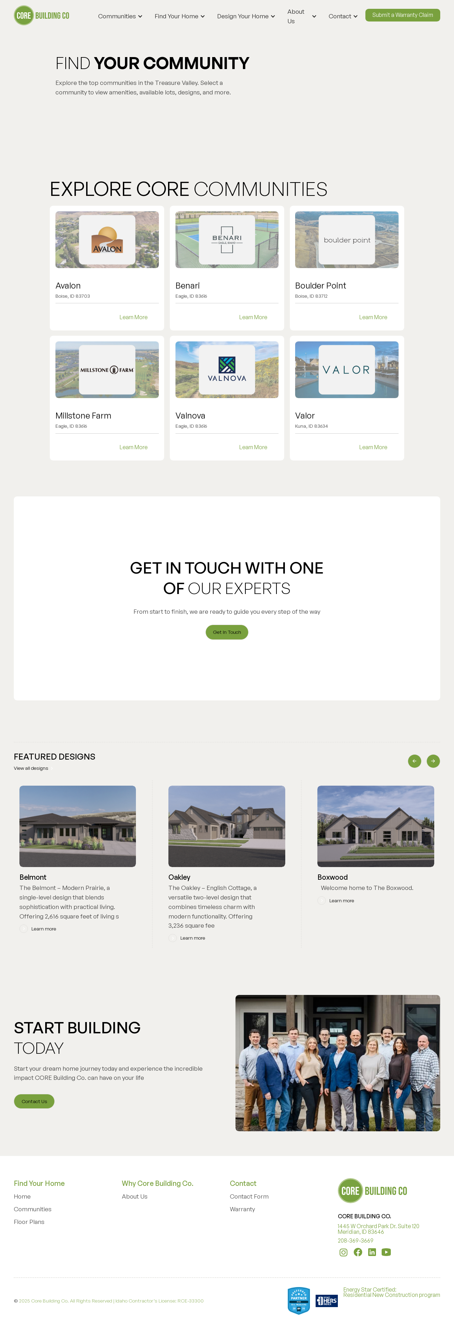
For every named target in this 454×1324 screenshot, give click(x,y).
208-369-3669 (356, 1241)
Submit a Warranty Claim (402, 14)
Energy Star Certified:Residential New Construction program (392, 1292)
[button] (122, 16)
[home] (42, 15)
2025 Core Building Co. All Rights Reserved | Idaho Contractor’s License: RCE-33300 (111, 1301)
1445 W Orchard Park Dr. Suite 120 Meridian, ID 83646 (378, 1229)
